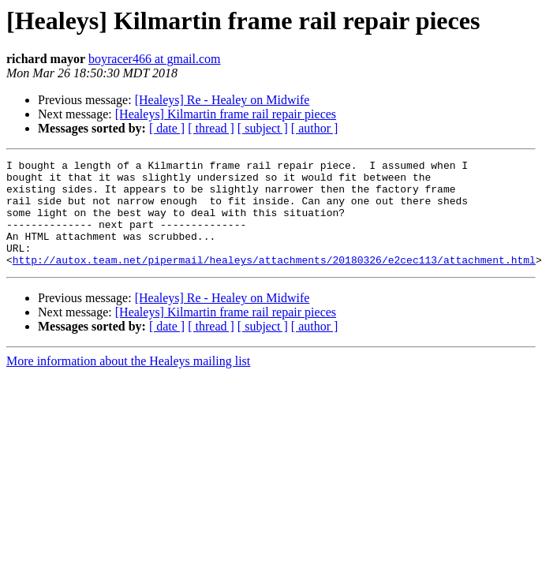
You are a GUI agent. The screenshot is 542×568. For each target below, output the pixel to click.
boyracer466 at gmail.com (154, 58)
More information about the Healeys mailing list (128, 382)
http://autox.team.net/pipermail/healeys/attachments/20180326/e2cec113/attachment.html (274, 281)
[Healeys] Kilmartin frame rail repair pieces (225, 114)
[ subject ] (262, 128)
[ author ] (314, 128)
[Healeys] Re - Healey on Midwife (222, 99)
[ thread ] (211, 128)
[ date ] (167, 128)
